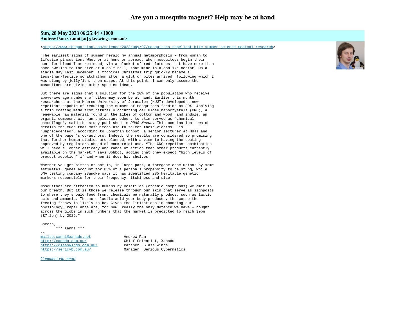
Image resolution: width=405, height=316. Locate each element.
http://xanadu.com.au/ (63, 280)
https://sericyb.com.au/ (65, 290)
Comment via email (57, 299)
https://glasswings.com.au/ (69, 285)
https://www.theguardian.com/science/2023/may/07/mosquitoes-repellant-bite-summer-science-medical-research (158, 47)
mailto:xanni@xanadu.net (65, 275)
